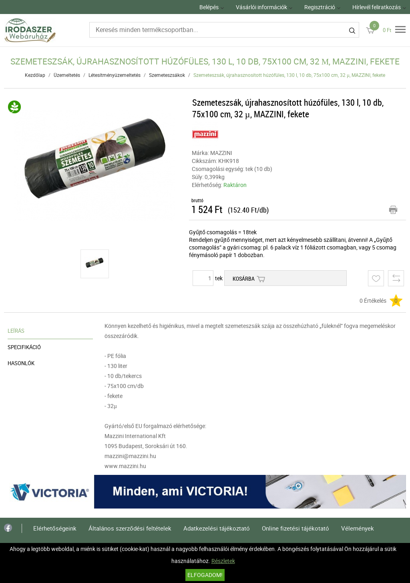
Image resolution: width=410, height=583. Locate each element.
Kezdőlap (35, 75)
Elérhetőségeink (54, 528)
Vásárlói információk (261, 7)
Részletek (223, 561)
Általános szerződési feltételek (129, 528)
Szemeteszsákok (167, 75)
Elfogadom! (205, 575)
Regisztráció (319, 7)
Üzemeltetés (67, 75)
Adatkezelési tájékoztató (216, 528)
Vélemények (357, 528)
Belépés (209, 7)
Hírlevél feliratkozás (376, 7)
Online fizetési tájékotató (295, 528)
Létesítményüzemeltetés (114, 75)
